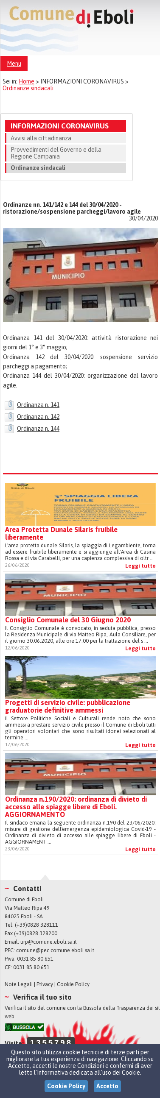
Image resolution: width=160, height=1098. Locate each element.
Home (26, 81)
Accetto (107, 1086)
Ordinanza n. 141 (38, 404)
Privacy (44, 984)
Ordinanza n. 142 (38, 416)
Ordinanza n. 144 (38, 428)
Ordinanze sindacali (28, 88)
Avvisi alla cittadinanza (41, 138)
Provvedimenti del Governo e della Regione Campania (56, 153)
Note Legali (19, 984)
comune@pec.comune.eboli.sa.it (55, 950)
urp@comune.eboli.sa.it (48, 942)
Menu (14, 63)
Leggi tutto (140, 566)
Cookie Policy (73, 984)
